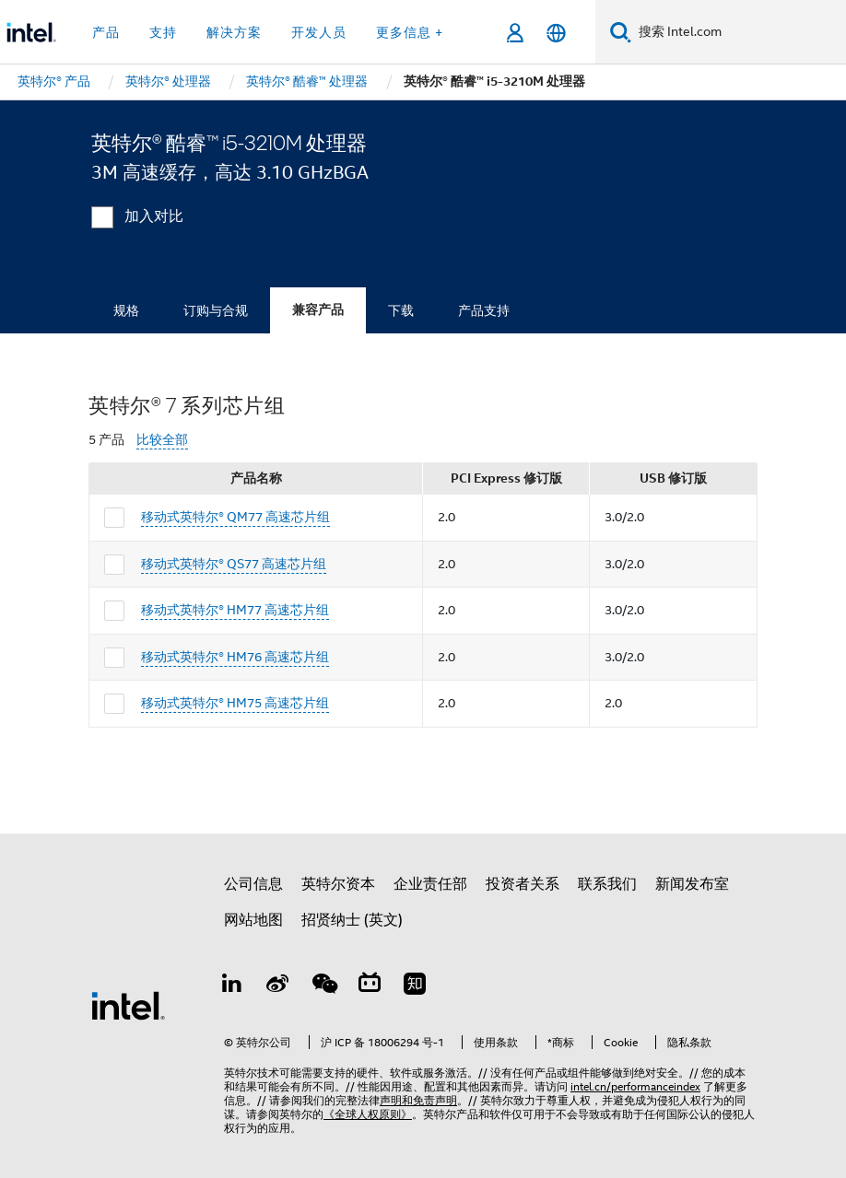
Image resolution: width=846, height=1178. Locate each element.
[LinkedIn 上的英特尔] (232, 986)
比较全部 (162, 440)
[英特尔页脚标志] (128, 1005)
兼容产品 (318, 310)
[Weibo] (278, 986)
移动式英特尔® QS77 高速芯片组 (233, 563)
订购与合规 (215, 310)
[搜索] (620, 31)
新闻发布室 (692, 884)
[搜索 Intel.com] (738, 32)
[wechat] (323, 986)
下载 (401, 310)
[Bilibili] (369, 986)
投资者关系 (522, 884)
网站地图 (253, 920)
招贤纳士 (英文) (352, 920)
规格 (126, 310)
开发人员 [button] (319, 32)
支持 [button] (163, 32)
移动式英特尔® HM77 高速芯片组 (235, 609)
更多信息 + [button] (409, 32)
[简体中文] (556, 32)
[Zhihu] (414, 986)
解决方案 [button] (234, 32)
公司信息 (253, 884)
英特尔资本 (338, 884)
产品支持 (484, 310)
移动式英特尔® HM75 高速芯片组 (235, 702)
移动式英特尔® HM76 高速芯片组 (235, 656)
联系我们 (607, 884)
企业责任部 (430, 884)
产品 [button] (106, 32)
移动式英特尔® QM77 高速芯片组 (235, 516)
